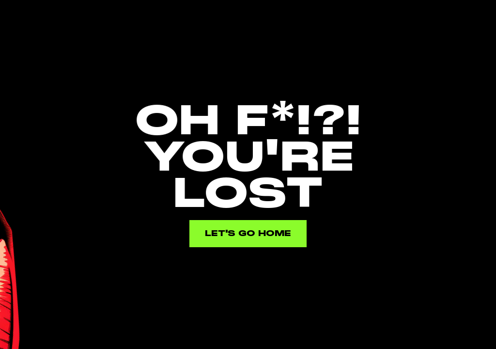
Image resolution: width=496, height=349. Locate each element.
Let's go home (248, 233)
